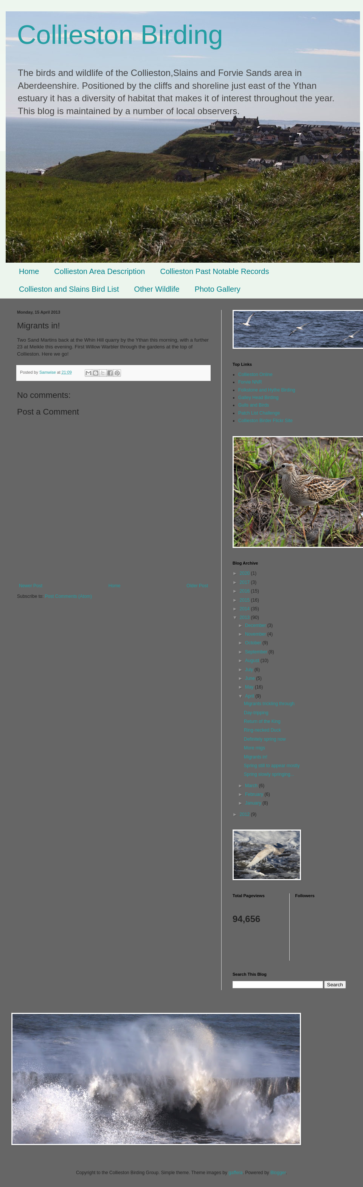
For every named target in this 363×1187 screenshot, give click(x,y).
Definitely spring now (265, 739)
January (253, 803)
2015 (245, 600)
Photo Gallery (217, 289)
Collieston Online (255, 374)
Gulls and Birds (253, 405)
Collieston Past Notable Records (214, 271)
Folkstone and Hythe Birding (266, 390)
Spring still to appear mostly (271, 765)
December (256, 625)
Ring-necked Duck (262, 730)
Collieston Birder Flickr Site (265, 420)
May (250, 687)
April (250, 696)
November (256, 634)
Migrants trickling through (269, 703)
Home (29, 271)
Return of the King (262, 721)
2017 (245, 582)
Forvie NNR (250, 382)
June (250, 678)
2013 (245, 617)
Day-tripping (256, 712)
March (252, 785)
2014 (245, 608)
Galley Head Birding (258, 397)
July (249, 669)
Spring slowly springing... (269, 774)
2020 (245, 573)
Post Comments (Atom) (68, 596)
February (254, 794)
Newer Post (30, 585)
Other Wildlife (157, 289)
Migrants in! (255, 757)
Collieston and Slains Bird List (69, 289)
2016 (245, 591)
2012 (245, 814)
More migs (254, 748)
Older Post (197, 585)
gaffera (235, 1172)
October (253, 642)
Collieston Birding (120, 35)
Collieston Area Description (99, 271)
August (253, 660)
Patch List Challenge (259, 413)
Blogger (278, 1172)
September (256, 652)
